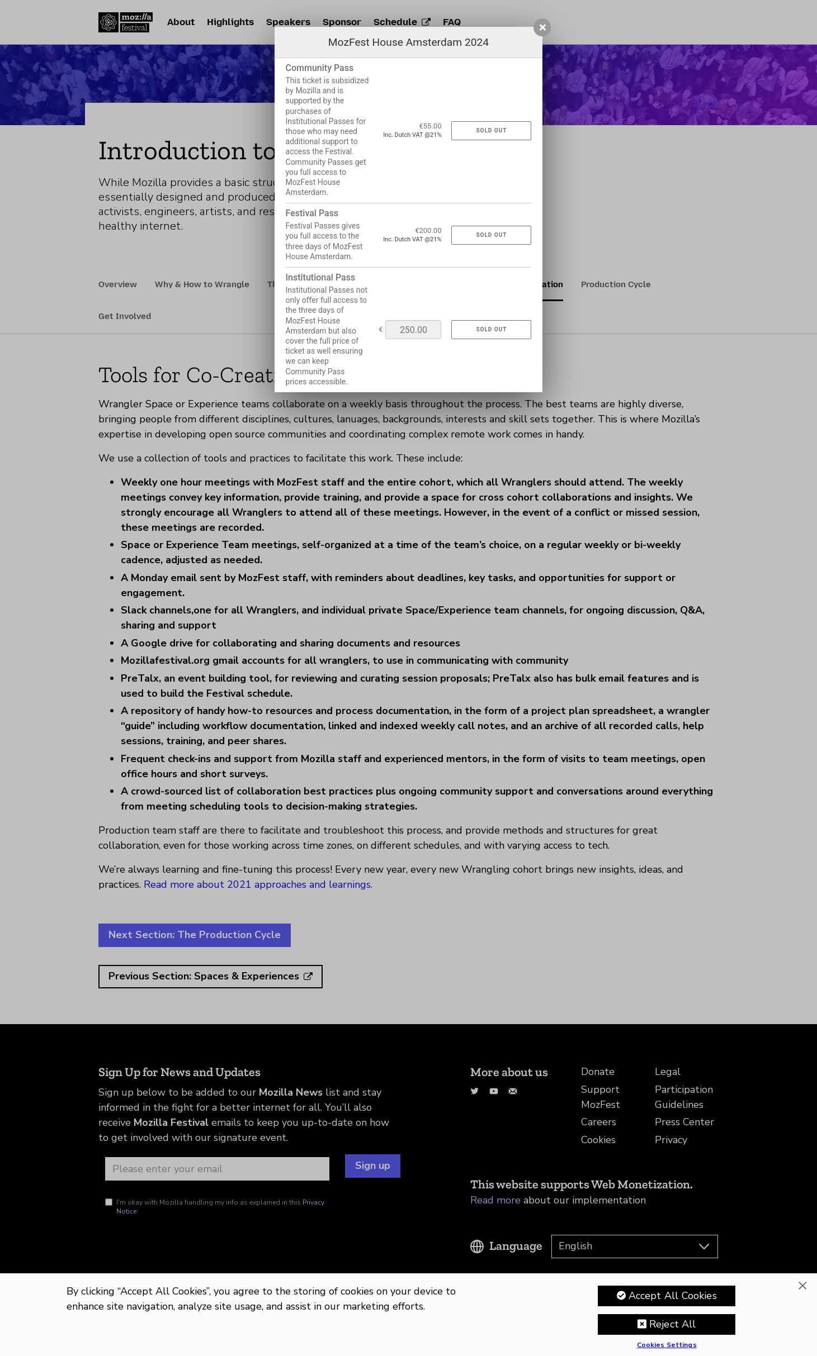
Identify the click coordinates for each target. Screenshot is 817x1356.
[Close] (802, 1285)
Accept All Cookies (673, 1295)
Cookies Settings (667, 1345)
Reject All (672, 1324)
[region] (408, 1314)
